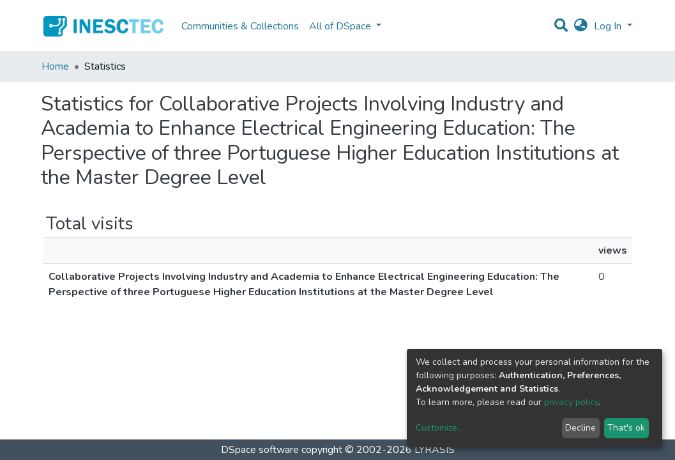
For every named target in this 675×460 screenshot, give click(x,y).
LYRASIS (434, 450)
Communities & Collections (240, 26)
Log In (609, 26)
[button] (581, 26)
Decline (580, 428)
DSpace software (260, 450)
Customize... (439, 428)
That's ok (626, 428)
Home (55, 66)
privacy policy (571, 402)
